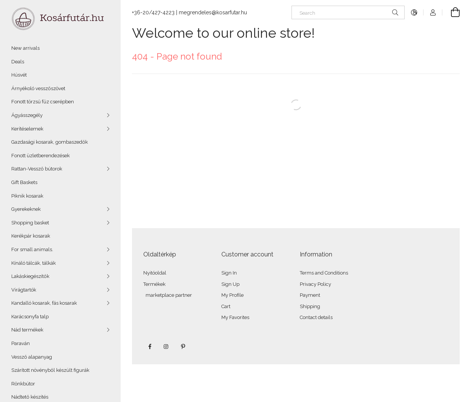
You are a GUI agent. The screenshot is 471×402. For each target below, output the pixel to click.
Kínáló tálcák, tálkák (33, 263)
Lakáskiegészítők (30, 276)
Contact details (316, 317)
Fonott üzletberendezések (40, 155)
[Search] (348, 12)
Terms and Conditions (324, 273)
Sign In (229, 273)
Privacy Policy (315, 284)
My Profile (232, 295)
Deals (17, 61)
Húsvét (19, 75)
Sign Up (230, 284)
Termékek (154, 284)
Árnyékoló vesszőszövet (38, 88)
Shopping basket (30, 223)
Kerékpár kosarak (30, 236)
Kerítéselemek (27, 129)
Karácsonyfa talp (30, 316)
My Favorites (235, 317)
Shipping (310, 306)
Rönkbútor (23, 384)
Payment (310, 295)
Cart (225, 306)
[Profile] (432, 12)
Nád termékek (27, 330)
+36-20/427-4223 (153, 12)
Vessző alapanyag (31, 357)
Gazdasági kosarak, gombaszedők (49, 142)
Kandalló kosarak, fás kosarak (44, 303)
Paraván (20, 343)
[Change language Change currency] (414, 12)
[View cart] (451, 12)
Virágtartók (23, 290)
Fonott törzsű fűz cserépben (42, 101)
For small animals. (32, 249)
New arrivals (25, 48)
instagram (166, 346)
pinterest (182, 346)
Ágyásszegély (27, 115)
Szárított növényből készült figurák (50, 370)
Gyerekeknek (26, 209)
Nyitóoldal (154, 273)
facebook (149, 346)
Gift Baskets (24, 182)
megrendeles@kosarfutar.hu (213, 12)
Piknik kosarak (27, 196)
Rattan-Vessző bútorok (36, 169)
